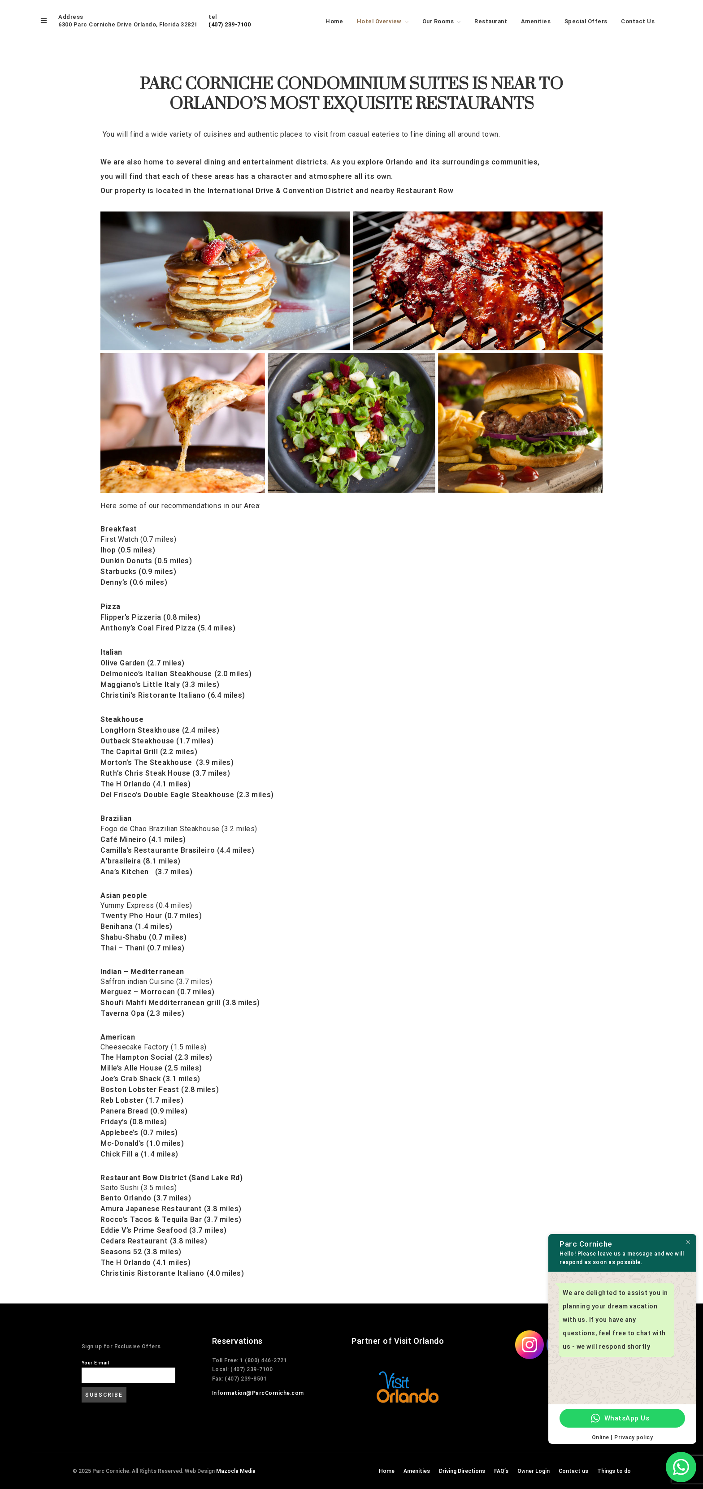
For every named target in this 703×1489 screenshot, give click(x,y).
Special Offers (586, 21)
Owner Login (533, 1471)
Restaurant (490, 21)
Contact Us (638, 21)
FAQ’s (501, 1471)
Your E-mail (96, 1363)
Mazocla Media (236, 1471)
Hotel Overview (379, 21)
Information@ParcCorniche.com (258, 1393)
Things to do (614, 1471)
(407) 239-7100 (229, 24)
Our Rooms (438, 21)
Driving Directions (462, 1471)
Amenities (536, 21)
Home (334, 21)
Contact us (573, 1471)
